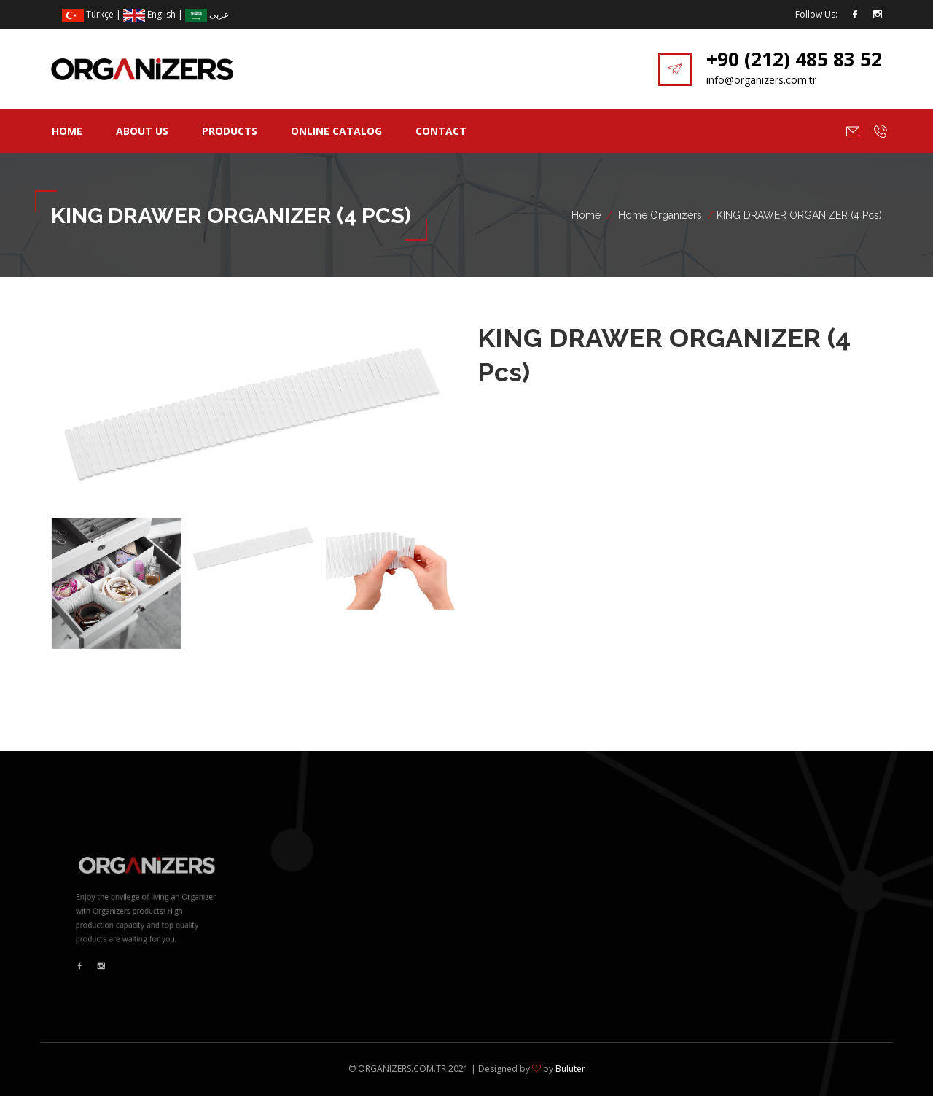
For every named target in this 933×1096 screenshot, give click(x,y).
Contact (440, 131)
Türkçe (88, 14)
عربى (207, 14)
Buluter (570, 1068)
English (149, 14)
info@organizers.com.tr (761, 80)
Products (229, 131)
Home (67, 131)
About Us (142, 131)
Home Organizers (660, 215)
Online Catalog (336, 131)
